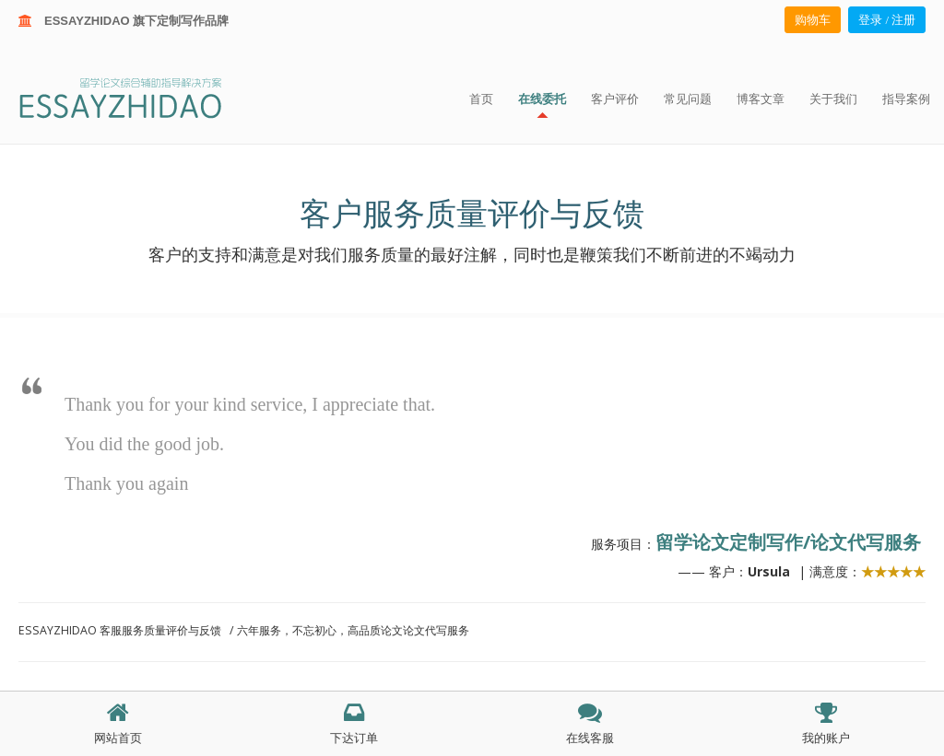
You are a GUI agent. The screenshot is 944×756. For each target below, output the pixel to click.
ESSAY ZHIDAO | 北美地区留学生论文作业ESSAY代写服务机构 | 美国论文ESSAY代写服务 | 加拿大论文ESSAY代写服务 (136, 97)
